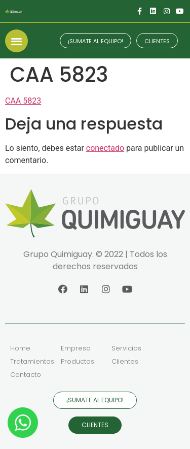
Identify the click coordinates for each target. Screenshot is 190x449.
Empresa (76, 348)
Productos (77, 361)
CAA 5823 (23, 101)
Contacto (25, 374)
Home (20, 348)
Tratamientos (32, 361)
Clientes (124, 361)
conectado (105, 148)
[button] (16, 40)
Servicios (126, 348)
